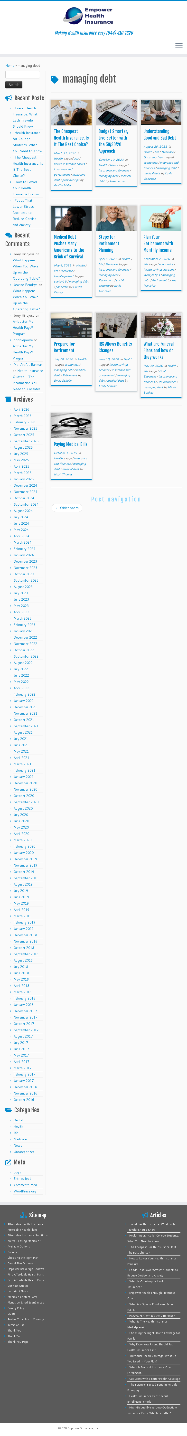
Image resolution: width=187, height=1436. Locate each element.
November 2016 (25, 1093)
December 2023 (25, 561)
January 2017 (24, 1080)
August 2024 (23, 511)
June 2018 (21, 973)
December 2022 (25, 637)
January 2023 (24, 631)
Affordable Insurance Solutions (28, 1235)
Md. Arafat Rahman (28, 364)
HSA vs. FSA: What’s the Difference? (152, 1316)
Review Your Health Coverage (26, 1319)
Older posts (67, 507)
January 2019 (24, 928)
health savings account (159, 269)
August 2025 (23, 447)
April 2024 (21, 536)
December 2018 (25, 935)
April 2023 (21, 612)
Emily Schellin (63, 380)
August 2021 (23, 732)
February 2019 (24, 922)
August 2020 (23, 808)
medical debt (152, 173)
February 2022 (24, 694)
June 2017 (21, 1049)
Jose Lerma (116, 181)
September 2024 (26, 504)
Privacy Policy (16, 1308)
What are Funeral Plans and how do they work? (158, 350)
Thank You (14, 1330)
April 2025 (21, 466)
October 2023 (24, 574)
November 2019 (25, 865)
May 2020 (21, 827)
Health (18, 1126)
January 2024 (24, 555)
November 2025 (25, 428)
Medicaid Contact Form (22, 1297)
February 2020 (24, 846)
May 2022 (21, 682)
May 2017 (21, 1055)
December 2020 (25, 783)
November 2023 (25, 568)
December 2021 (25, 707)
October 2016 (24, 1099)
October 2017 (24, 1023)
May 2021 (21, 751)
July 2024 (21, 517)
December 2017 (25, 1011)
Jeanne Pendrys (25, 284)
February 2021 (24, 770)
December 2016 (25, 1087)
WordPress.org (25, 1191)
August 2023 (23, 587)
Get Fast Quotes (18, 1286)
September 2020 (26, 802)
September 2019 (26, 878)
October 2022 (24, 650)
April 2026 (21, 409)
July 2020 (21, 814)
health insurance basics (69, 164)
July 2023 (21, 593)
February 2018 (24, 998)
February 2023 (24, 625)
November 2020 (25, 789)
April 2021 (21, 758)
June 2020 (21, 821)
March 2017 (22, 1068)
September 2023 (26, 580)
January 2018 (24, 1004)
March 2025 (22, 473)
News (18, 1145)
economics (150, 163)
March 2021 (22, 764)
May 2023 (21, 606)
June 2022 (21, 675)
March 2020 (22, 840)
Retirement (106, 280)
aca (76, 158)
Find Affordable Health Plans (26, 1274)
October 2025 (24, 435)
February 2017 (24, 1074)
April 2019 (21, 909)
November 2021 (25, 713)
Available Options (19, 1246)
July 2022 (21, 669)
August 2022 (23, 663)
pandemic (62, 287)
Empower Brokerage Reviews (26, 1269)
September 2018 (26, 954)
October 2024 (24, 498)
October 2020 (24, 796)
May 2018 (21, 979)
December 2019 (25, 859)
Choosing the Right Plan (23, 1258)
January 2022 (24, 701)
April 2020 (21, 833)
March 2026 (22, 416)
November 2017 (25, 1017)
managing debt (109, 176)
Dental (18, 1120)
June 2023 (21, 599)
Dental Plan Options (20, 1263)
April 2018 (21, 985)
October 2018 (24, 947)
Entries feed (22, 1178)
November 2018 (25, 941)
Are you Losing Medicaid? (24, 1241)
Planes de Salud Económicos (26, 1302)
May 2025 (21, 460)
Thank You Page (18, 1342)
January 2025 (24, 479)
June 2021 (21, 745)
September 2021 (26, 726)
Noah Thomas (63, 474)
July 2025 (21, 454)
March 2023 (22, 618)
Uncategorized (24, 1152)
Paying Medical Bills (70, 444)
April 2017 (21, 1061)
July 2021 (21, 739)
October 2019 (24, 871)
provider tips (71, 180)
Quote (12, 1314)
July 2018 (21, 966)
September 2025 (26, 441)
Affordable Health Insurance (26, 1224)
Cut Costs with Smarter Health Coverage (154, 1379)
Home (9, 65)
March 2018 (22, 992)
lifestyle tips (151, 275)
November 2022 (25, 644)
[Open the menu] (179, 45)
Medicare (20, 1139)
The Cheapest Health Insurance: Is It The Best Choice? (71, 138)
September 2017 (26, 1030)
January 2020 (24, 852)
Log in (18, 1172)
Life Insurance (167, 382)
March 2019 (22, 916)
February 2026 (24, 422)
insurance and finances (114, 170)
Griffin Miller (62, 185)
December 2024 (25, 485)
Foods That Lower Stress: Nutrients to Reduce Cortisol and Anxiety (25, 212)
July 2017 (21, 1042)
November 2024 (25, 492)
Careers (12, 1252)
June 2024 (21, 523)
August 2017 (23, 1036)
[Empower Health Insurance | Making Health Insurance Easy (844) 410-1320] (93, 16)
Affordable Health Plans (22, 1230)
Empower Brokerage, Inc (83, 1428)
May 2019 (21, 903)
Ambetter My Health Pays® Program (23, 327)
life (16, 1133)
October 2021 (24, 720)
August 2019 (23, 884)
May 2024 (21, 530)
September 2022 (26, 656)
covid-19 (60, 281)
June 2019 (21, 897)
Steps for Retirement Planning (109, 243)
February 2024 (24, 549)
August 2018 (23, 960)
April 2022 (21, 688)
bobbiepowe (23, 340)
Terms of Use (16, 1325)
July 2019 (21, 890)
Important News (18, 1291)
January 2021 (24, 777)
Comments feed (25, 1185)
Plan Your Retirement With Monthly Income (158, 243)
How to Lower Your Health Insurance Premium (27, 188)
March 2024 (22, 542)
